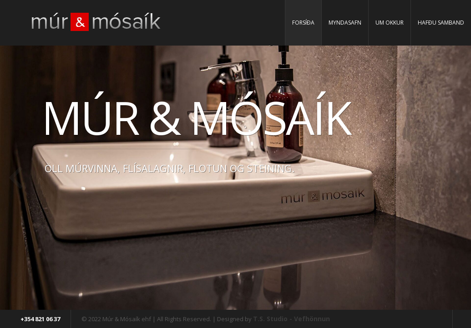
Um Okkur (389, 22)
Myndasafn (345, 22)
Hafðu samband (441, 22)
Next (455, 178)
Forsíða (303, 22)
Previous (15, 178)
